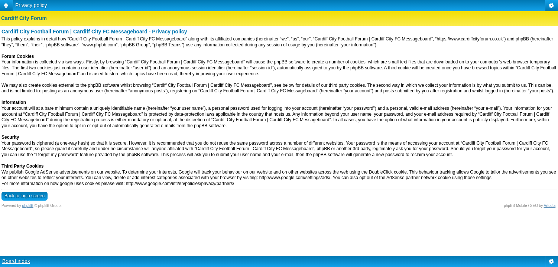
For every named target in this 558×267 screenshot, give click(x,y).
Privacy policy (31, 5)
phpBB (27, 206)
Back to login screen (24, 195)
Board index (16, 261)
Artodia (550, 206)
